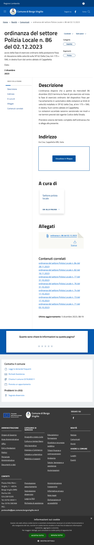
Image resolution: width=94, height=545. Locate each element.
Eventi (73, 460)
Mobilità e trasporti (32, 458)
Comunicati (24, 22)
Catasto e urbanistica (33, 454)
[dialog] (47, 530)
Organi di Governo (9, 434)
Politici (4, 452)
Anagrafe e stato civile (33, 436)
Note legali (51, 495)
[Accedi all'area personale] (83, 3)
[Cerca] (88, 11)
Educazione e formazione (52, 436)
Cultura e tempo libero (33, 441)
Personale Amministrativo (7, 458)
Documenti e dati (8, 464)
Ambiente (51, 458)
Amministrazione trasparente (54, 485)
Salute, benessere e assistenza (55, 464)
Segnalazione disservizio (29, 492)
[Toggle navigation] (4, 11)
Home (5, 22)
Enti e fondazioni (8, 448)
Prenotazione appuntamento (30, 485)
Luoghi (73, 455)
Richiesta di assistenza (33, 503)
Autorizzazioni (53, 470)
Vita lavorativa (30, 445)
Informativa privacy (55, 490)
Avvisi (73, 443)
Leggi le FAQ (29, 498)
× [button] (91, 518)
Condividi (69, 33)
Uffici (3, 443)
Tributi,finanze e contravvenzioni (54, 452)
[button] (47, 541)
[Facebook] (74, 11)
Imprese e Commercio (33, 450)
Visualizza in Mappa (64, 158)
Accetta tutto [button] (37, 535)
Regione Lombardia (12, 3)
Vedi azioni (81, 33)
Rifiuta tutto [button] (57, 535)
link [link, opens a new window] (70, 530)
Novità (14, 22)
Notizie (73, 434)
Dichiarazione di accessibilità (54, 501)
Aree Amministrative (10, 439)
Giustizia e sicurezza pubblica (55, 444)
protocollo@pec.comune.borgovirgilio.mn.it (20, 510)
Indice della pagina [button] (14, 81)
